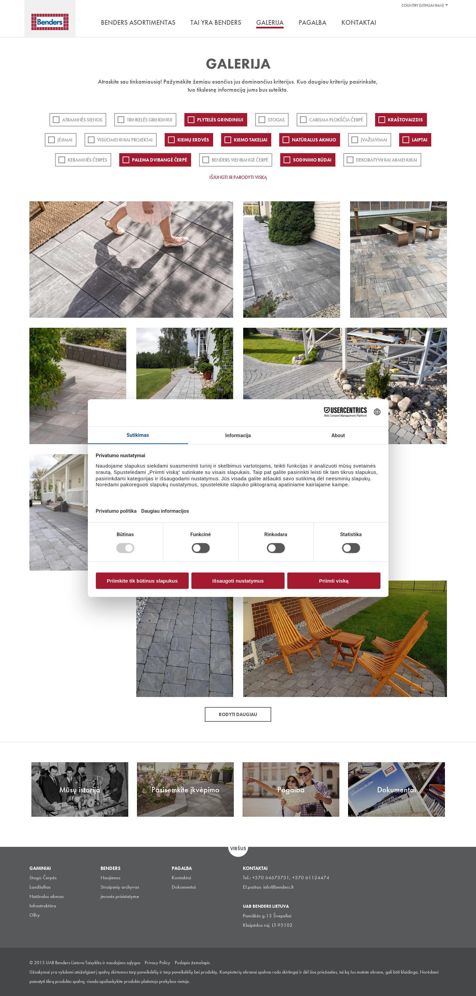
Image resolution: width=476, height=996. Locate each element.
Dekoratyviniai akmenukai (386, 160)
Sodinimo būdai (312, 160)
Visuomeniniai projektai (125, 140)
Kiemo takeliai (250, 140)
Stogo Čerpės (42, 877)
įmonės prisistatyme (120, 896)
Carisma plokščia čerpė (336, 120)
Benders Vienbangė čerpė (240, 160)
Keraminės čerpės (87, 160)
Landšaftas (39, 887)
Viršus (238, 848)
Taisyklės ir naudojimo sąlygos (112, 963)
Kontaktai (181, 877)
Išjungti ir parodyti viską (238, 177)
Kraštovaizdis (405, 120)
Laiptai (419, 140)
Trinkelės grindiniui (149, 120)
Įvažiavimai (374, 140)
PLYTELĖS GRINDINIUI (220, 120)
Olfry (34, 915)
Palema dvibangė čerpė (159, 160)
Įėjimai (64, 140)
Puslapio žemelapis (192, 963)
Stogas (276, 120)
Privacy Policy (157, 963)
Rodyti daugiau (238, 714)
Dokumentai (184, 887)
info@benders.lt (278, 887)
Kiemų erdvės (193, 140)
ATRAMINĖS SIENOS (82, 120)
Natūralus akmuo (314, 140)
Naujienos (110, 877)
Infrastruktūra (42, 905)
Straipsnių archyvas (120, 887)
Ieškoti (442, 23)
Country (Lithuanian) (423, 5)
